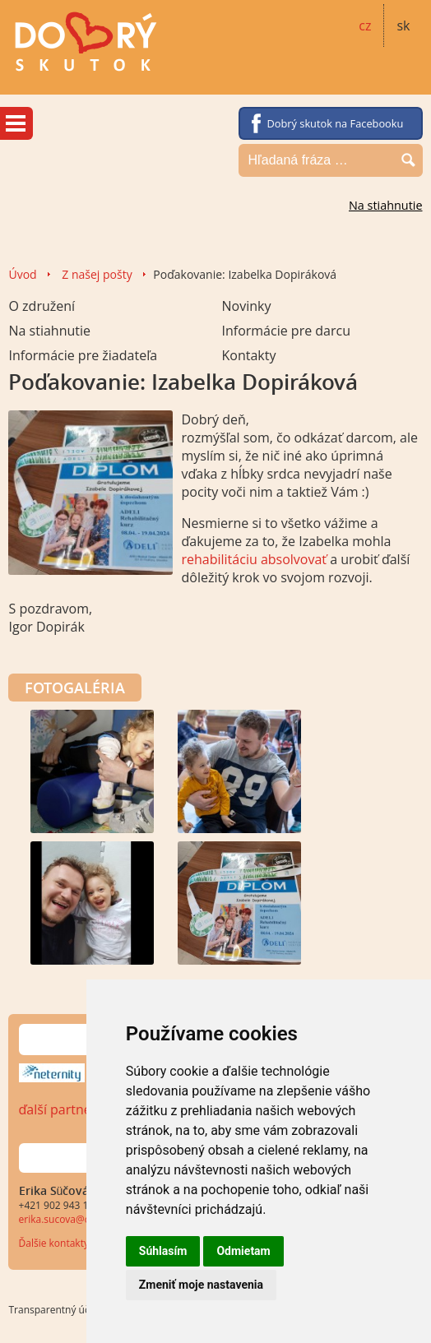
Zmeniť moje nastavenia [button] (201, 1284)
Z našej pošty (97, 274)
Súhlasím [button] (163, 1250)
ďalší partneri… (64, 1109)
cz (365, 25)
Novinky (246, 306)
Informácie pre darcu (285, 331)
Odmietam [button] (243, 1250)
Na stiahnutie (386, 205)
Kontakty (248, 355)
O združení (41, 306)
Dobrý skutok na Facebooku (335, 123)
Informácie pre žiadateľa (82, 355)
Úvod (22, 274)
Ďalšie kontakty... (58, 1243)
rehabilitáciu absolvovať (255, 559)
